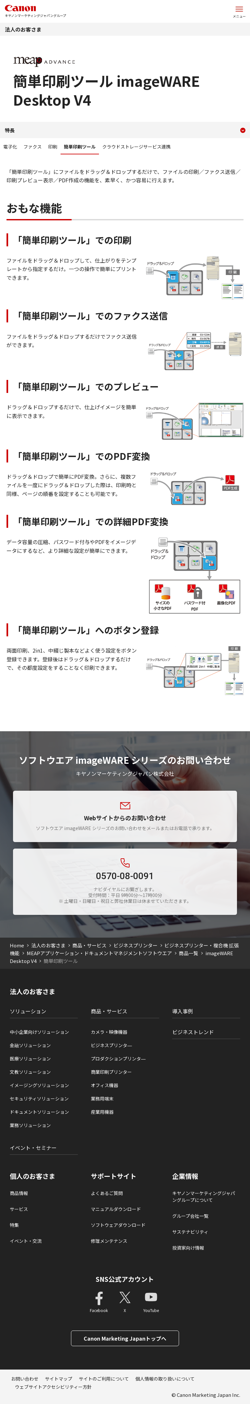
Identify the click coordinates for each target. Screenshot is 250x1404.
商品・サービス (89, 945)
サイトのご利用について (104, 1378)
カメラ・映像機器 (109, 1032)
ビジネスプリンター (136, 945)
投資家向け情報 (188, 1247)
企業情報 (185, 1176)
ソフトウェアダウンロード (118, 1225)
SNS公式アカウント (125, 1279)
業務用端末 (102, 1098)
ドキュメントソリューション (39, 1112)
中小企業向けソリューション (39, 1032)
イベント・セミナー (33, 1147)
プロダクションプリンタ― (118, 1058)
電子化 (10, 146)
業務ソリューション (30, 1125)
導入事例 (182, 1011)
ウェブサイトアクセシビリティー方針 (53, 1387)
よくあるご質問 (107, 1193)
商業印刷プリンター (111, 1072)
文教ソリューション (30, 1072)
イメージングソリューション (39, 1085)
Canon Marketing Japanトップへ (125, 1338)
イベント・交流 (26, 1241)
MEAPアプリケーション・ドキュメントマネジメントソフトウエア (99, 953)
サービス (19, 1209)
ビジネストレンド (193, 1032)
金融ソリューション (30, 1045)
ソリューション (28, 1011)
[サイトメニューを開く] (239, 11)
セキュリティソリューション (39, 1098)
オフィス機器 (104, 1085)
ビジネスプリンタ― (111, 1045)
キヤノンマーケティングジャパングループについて (203, 1196)
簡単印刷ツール (80, 146)
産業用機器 (102, 1112)
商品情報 (19, 1193)
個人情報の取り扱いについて (165, 1378)
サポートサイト (113, 1176)
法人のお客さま (23, 29)
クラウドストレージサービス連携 (136, 146)
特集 (14, 1225)
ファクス (32, 146)
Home (17, 945)
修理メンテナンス (109, 1241)
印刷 (52, 146)
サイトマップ (58, 1378)
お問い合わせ (24, 1378)
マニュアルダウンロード (116, 1209)
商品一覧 (188, 953)
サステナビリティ (190, 1231)
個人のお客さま (32, 1176)
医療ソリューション (30, 1058)
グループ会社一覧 (190, 1216)
